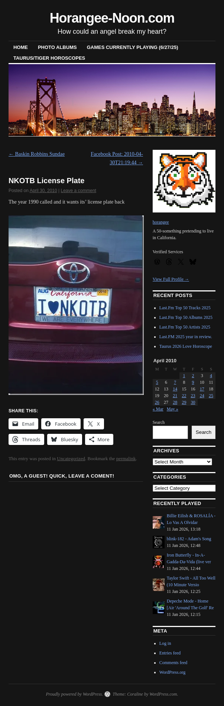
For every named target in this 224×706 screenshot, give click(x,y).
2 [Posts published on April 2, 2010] (193, 375)
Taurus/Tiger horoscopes (49, 58)
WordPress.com (163, 694)
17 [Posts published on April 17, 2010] (202, 389)
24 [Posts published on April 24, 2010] (202, 395)
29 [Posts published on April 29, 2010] (184, 402)
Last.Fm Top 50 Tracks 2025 (185, 307)
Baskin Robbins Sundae (37, 154)
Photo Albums (57, 47)
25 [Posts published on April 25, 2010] (211, 395)
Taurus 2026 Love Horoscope (185, 346)
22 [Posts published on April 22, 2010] (184, 395)
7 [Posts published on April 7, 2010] (175, 382)
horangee (161, 222)
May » (172, 409)
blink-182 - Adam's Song (189, 538)
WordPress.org (172, 672)
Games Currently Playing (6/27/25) (132, 47)
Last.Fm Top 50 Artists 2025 (184, 327)
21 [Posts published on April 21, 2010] (175, 395)
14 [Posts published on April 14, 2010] (175, 389)
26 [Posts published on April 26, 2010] (157, 402)
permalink (126, 458)
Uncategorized (71, 458)
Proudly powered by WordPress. (74, 694)
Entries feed (170, 653)
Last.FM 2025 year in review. (185, 336)
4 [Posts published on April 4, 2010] (211, 375)
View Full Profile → (171, 279)
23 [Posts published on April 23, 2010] (193, 395)
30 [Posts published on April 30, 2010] (193, 402)
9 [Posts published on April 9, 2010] (193, 382)
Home (20, 47)
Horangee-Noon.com (112, 18)
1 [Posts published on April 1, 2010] (184, 375)
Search (159, 422)
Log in (165, 643)
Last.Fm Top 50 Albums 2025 (185, 317)
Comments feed (173, 662)
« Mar (158, 409)
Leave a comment (78, 190)
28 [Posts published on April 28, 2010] (175, 402)
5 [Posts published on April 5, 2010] (157, 382)
